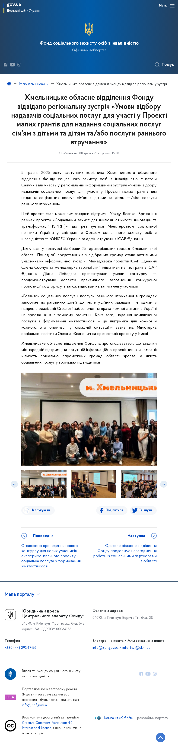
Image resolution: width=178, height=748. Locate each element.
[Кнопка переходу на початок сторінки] (160, 737)
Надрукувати (40, 510)
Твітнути (145, 510)
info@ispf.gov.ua (34, 705)
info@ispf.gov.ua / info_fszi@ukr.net (121, 648)
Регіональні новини (33, 84)
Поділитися (114, 510)
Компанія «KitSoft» (118, 718)
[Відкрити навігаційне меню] (172, 5)
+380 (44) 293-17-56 (20, 648)
